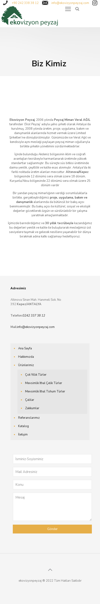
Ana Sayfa (25, 348)
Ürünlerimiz (26, 365)
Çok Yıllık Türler (36, 375)
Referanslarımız (29, 418)
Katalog (23, 426)
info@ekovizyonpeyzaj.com (36, 327)
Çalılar (29, 400)
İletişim (23, 434)
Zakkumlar (32, 408)
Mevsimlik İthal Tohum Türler (45, 391)
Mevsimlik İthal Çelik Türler (43, 383)
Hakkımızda (26, 357)
